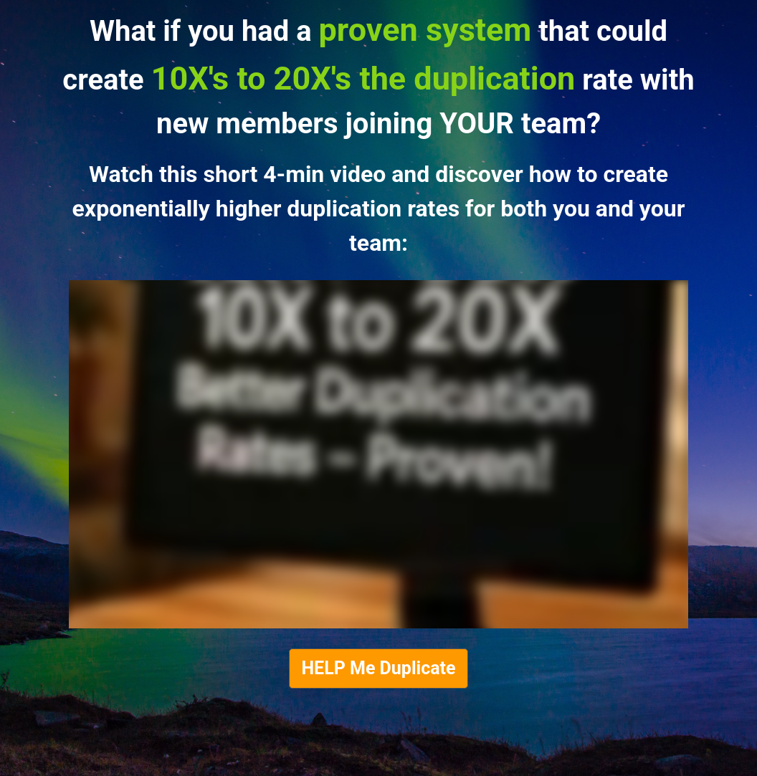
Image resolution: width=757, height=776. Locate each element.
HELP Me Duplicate (378, 668)
